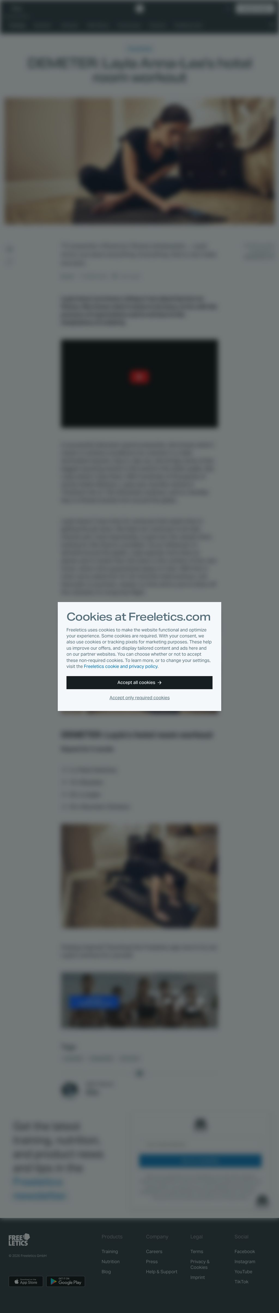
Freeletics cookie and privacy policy (120, 666)
